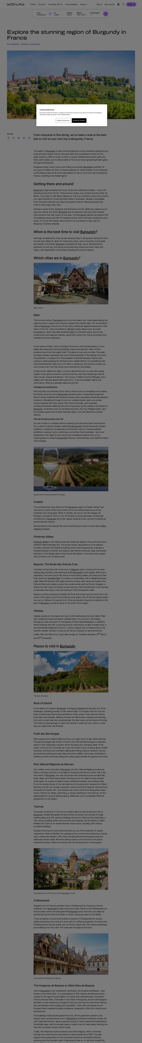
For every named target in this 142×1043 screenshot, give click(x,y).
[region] (71, 115)
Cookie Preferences (63, 120)
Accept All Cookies (79, 120)
